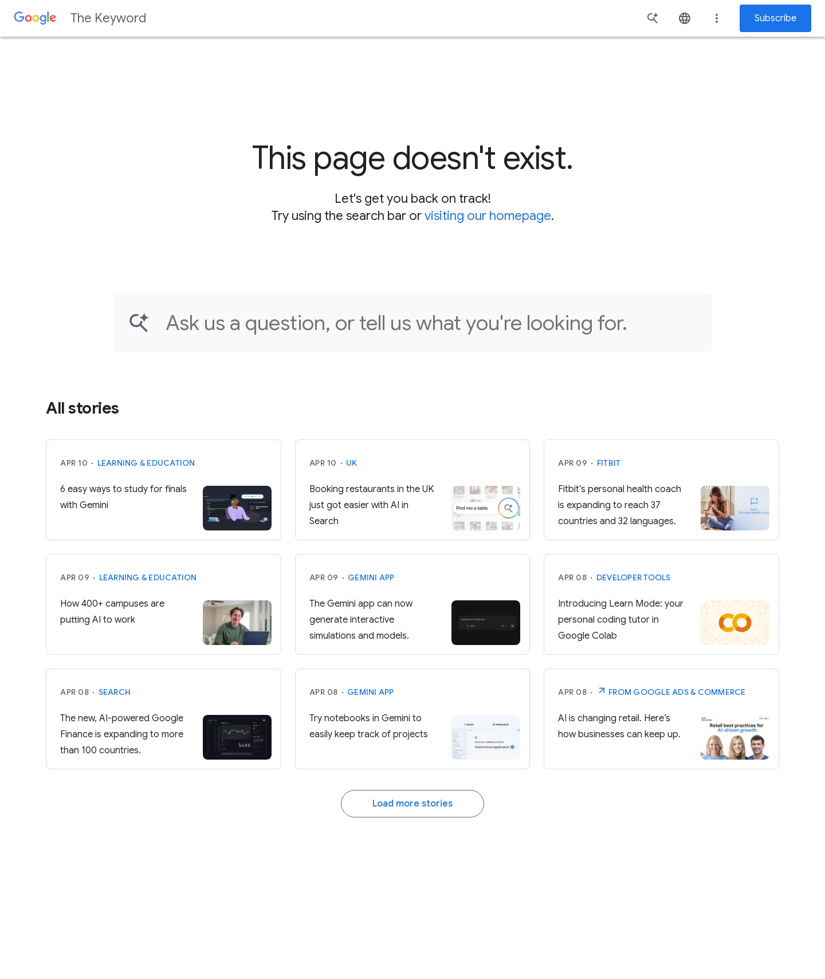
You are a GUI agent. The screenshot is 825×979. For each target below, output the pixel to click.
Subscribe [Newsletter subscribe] (775, 18)
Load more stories (412, 803)
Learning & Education (146, 463)
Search (115, 692)
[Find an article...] (431, 323)
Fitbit (609, 463)
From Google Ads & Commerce (671, 691)
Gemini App (371, 577)
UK (352, 463)
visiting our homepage (488, 215)
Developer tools (633, 577)
